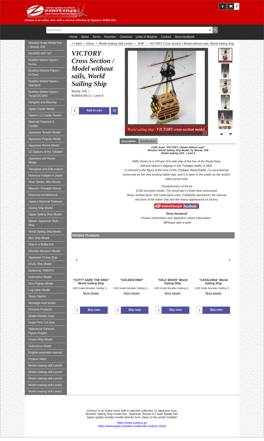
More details (91, 293)
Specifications (148, 141)
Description (129, 141)
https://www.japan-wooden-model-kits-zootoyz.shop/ (132, 426)
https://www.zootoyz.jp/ (132, 422)
